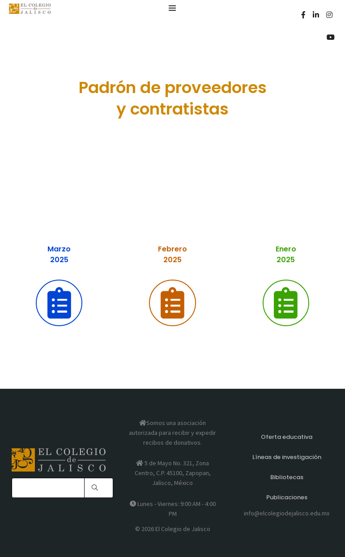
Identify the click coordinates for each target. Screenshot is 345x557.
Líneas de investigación (286, 457)
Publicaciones (286, 497)
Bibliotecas (286, 477)
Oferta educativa (286, 437)
